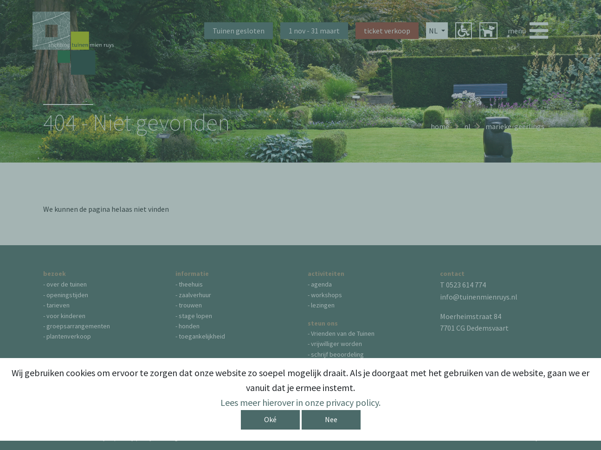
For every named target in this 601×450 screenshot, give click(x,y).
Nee (331, 419)
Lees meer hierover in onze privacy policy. (300, 402)
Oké (270, 419)
